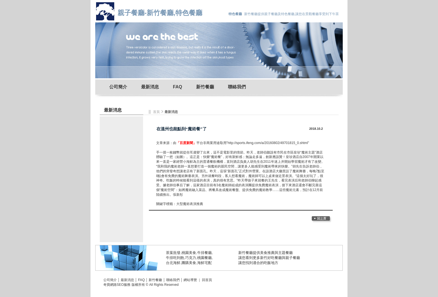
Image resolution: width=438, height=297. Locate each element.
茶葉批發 (173, 253)
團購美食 (189, 263)
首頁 (157, 112)
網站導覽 (190, 280)
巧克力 (190, 258)
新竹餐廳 (205, 86)
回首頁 (207, 280)
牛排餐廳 (204, 253)
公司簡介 (118, 86)
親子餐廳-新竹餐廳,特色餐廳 (160, 12)
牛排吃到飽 (175, 258)
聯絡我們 (237, 86)
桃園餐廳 (204, 258)
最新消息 (150, 86)
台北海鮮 (173, 263)
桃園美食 (189, 253)
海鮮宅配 (204, 263)
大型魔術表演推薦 (189, 204)
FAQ (177, 86)
